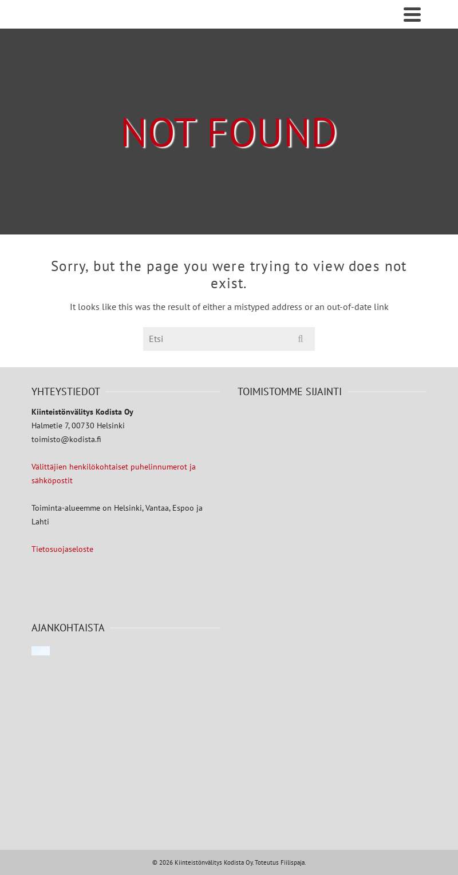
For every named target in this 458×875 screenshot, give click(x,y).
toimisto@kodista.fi (66, 439)
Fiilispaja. (293, 862)
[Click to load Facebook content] (40, 650)
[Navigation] (412, 14)
